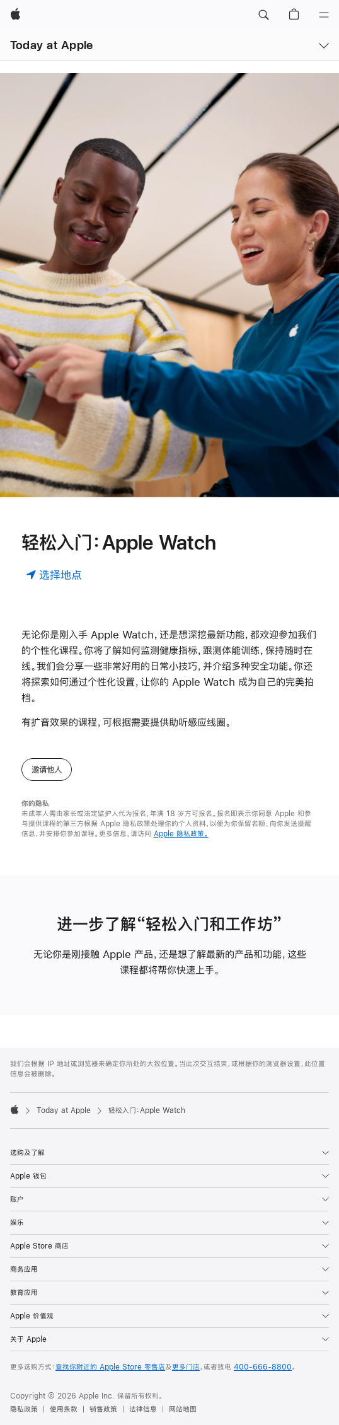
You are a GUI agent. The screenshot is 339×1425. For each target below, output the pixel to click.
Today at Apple (51, 45)
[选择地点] (54, 574)
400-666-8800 (263, 1367)
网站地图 (183, 1409)
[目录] (324, 15)
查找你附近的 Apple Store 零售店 (110, 1367)
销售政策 (103, 1409)
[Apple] (15, 15)
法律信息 (143, 1409)
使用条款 (64, 1409)
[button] (263, 15)
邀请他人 (47, 769)
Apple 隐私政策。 (181, 834)
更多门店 (186, 1367)
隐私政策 (24, 1409)
